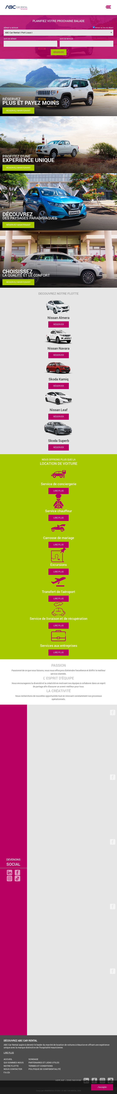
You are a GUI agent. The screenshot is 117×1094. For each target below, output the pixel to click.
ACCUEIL (8, 1059)
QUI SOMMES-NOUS (14, 1062)
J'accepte (102, 1087)
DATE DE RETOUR (66, 39)
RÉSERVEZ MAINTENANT (18, 110)
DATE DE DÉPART (10, 39)
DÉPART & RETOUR (11, 28)
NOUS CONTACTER (13, 1069)
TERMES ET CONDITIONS (40, 1066)
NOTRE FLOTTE (11, 1066)
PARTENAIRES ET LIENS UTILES (43, 1062)
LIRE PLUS (58, 490)
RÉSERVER (58, 324)
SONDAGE (33, 1059)
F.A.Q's (7, 1072)
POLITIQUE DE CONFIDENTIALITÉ (44, 1069)
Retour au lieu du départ (103, 27)
